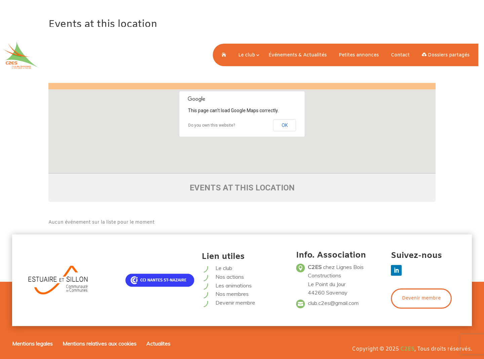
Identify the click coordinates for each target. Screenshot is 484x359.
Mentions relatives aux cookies (99, 343)
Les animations (233, 285)
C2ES (407, 349)
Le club (246, 55)
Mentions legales (32, 343)
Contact (400, 55)
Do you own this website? (211, 125)
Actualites (158, 343)
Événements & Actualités (298, 55)
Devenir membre (235, 302)
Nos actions (229, 276)
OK (285, 125)
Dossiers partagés (446, 55)
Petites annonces (359, 55)
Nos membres (232, 293)
